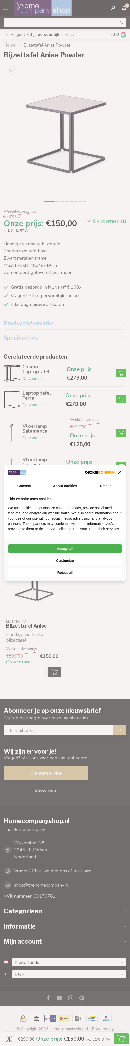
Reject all (65, 573)
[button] (119, 472)
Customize (65, 561)
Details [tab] (105, 486)
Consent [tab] (24, 486)
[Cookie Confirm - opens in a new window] (100, 472)
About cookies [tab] (65, 486)
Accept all (65, 549)
